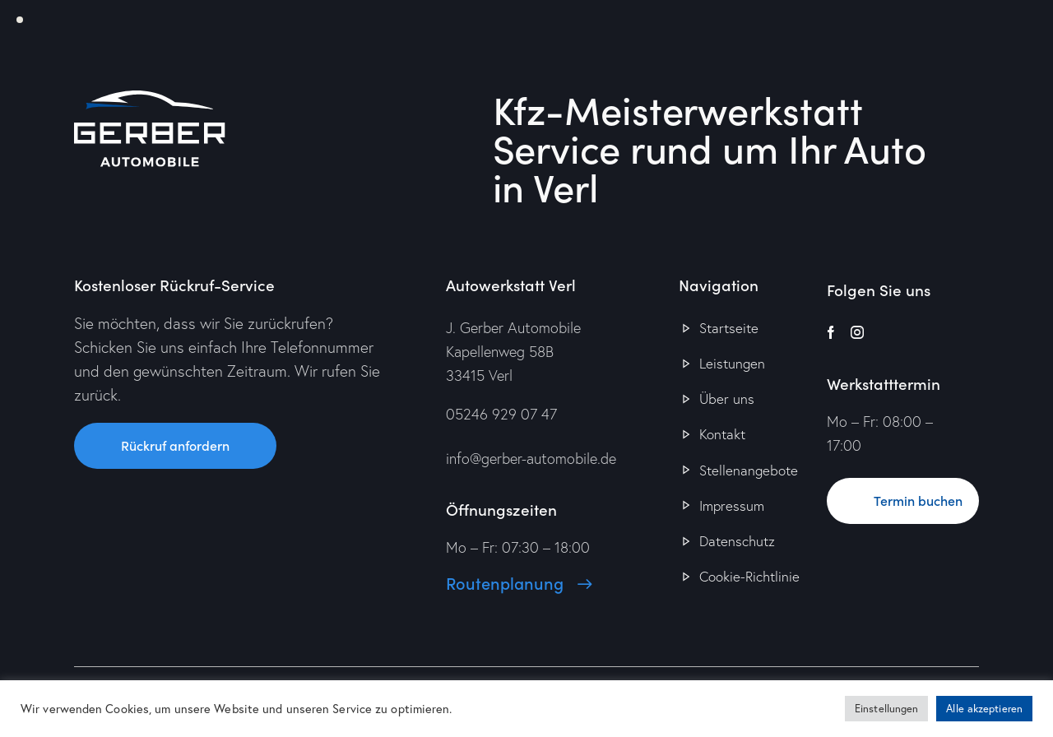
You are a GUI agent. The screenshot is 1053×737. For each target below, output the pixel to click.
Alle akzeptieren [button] (984, 708)
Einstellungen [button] (886, 708)
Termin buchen (918, 500)
